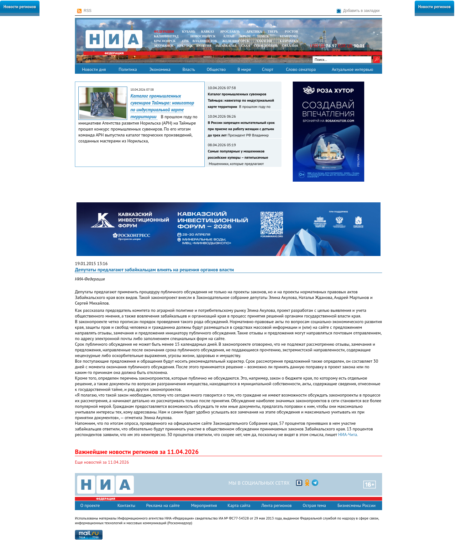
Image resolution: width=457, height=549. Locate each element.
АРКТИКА (254, 31)
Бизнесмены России (357, 505)
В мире (244, 69)
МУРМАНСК (164, 45)
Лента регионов (276, 505)
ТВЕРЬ (273, 31)
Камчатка (288, 41)
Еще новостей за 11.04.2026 (102, 462)
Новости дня (94, 69)
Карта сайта (239, 505)
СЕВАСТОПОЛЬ (266, 45)
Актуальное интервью (352, 69)
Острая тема (314, 505)
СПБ (185, 41)
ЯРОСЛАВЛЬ (230, 31)
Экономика (160, 69)
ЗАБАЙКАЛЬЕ (226, 45)
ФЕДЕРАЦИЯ (164, 31)
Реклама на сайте (163, 505)
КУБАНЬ (188, 31)
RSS (84, 10)
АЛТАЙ (228, 36)
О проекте (90, 505)
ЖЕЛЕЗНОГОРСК (235, 41)
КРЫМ (245, 36)
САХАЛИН (290, 45)
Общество (216, 69)
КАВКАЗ (207, 31)
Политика (127, 69)
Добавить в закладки (358, 10)
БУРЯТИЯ (203, 45)
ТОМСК (264, 36)
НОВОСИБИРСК (202, 36)
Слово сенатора (301, 69)
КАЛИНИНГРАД (166, 36)
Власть (188, 69)
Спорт (267, 69)
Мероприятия (204, 505)
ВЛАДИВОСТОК (204, 41)
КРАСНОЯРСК (165, 41)
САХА (245, 45)
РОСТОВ (291, 31)
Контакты (126, 505)
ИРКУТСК (184, 45)
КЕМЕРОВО (289, 36)
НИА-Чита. (348, 434)
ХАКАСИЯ (263, 41)
